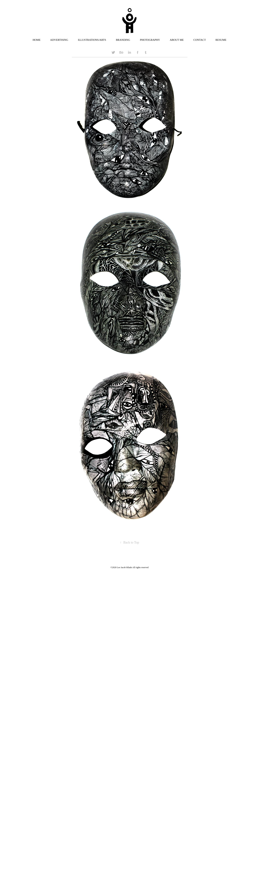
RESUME (220, 39)
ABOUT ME (177, 39)
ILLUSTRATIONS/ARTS (92, 39)
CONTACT (199, 39)
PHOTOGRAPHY (150, 39)
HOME (36, 39)
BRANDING (123, 39)
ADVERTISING (59, 39)
